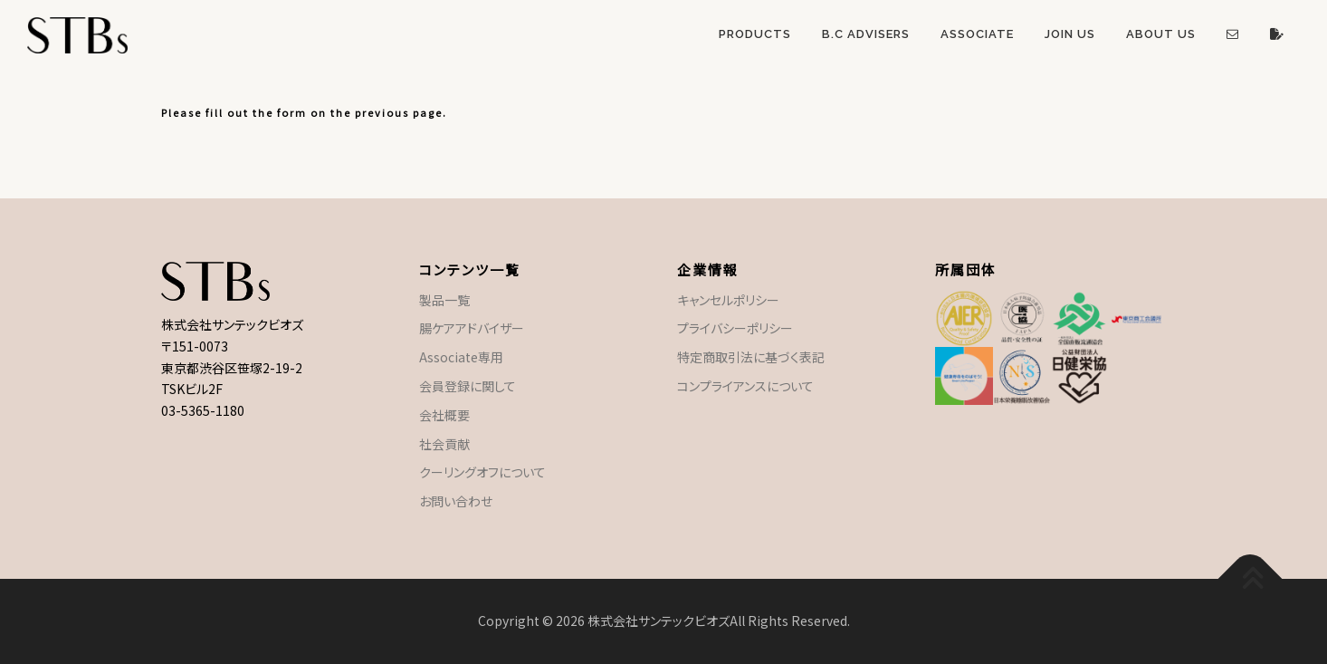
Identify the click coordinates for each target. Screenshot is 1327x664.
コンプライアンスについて (745, 386)
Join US (1070, 34)
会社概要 (444, 415)
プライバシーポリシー (735, 328)
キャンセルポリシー (728, 300)
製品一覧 (444, 300)
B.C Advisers (866, 34)
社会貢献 (444, 444)
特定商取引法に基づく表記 (751, 357)
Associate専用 (461, 357)
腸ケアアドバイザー (471, 328)
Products (755, 34)
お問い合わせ (455, 501)
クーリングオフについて (482, 472)
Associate (977, 34)
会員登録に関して (467, 386)
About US (1161, 34)
